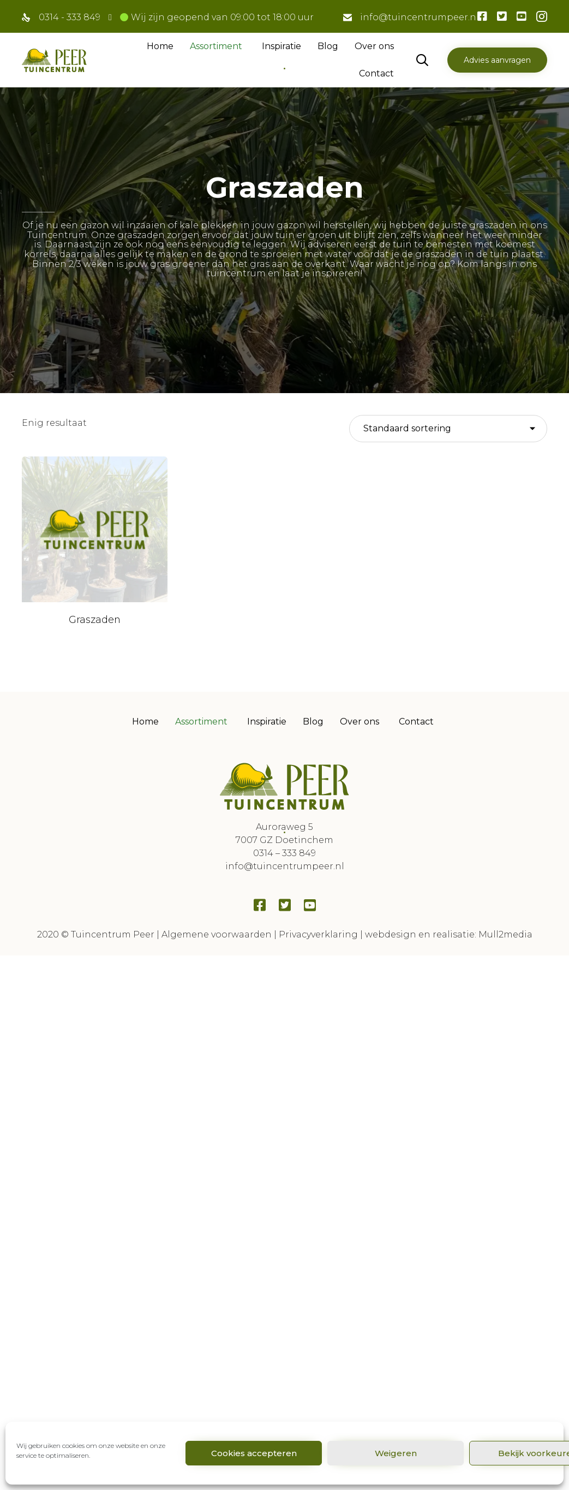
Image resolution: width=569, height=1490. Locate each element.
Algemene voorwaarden (216, 902)
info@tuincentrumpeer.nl (419, 17)
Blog (328, 46)
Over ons (374, 46)
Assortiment (216, 46)
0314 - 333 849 (69, 17)
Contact (376, 73)
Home (160, 46)
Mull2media (505, 902)
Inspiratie (281, 46)
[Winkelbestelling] (448, 428)
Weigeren (396, 1453)
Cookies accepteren (254, 1453)
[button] (497, 60)
